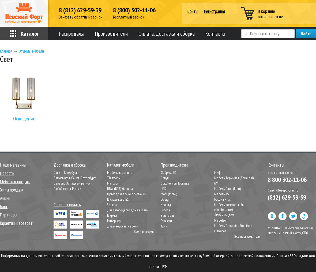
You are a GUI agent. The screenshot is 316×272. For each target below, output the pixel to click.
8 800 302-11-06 (287, 179)
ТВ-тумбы (114, 177)
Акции (5, 198)
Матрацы (113, 183)
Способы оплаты (67, 204)
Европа (165, 210)
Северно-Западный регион (72, 183)
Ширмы (112, 215)
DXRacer (220, 231)
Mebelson (221, 220)
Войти (192, 11)
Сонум (165, 177)
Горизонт (166, 220)
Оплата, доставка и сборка (166, 33)
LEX (163, 188)
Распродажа (71, 33)
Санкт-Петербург (65, 172)
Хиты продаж (11, 190)
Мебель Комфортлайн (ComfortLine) (229, 207)
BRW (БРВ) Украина (120, 188)
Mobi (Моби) (169, 194)
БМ (216, 183)
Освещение (24, 98)
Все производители (247, 236)
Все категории (144, 231)
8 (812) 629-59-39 (80, 10)
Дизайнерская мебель (122, 226)
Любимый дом (224, 214)
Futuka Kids (222, 199)
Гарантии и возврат (16, 223)
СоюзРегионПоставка (175, 183)
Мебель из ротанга (119, 172)
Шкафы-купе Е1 (118, 199)
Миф (217, 172)
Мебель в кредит (15, 181)
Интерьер (114, 220)
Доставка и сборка (70, 165)
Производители (111, 33)
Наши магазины (13, 165)
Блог (3, 206)
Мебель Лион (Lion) (227, 188)
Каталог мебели (120, 165)
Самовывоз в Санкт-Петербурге (75, 177)
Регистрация (214, 11)
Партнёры (8, 215)
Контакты (215, 33)
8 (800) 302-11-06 (134, 10)
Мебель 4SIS (222, 194)
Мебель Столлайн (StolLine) (232, 225)
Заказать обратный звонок (80, 17)
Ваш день (167, 215)
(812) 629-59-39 (287, 197)
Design (166, 199)
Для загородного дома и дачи (127, 210)
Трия (164, 226)
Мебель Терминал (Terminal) (234, 177)
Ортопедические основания (126, 194)
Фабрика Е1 (168, 172)
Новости (7, 173)
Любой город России (67, 188)
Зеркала (112, 204)
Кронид (166, 204)
